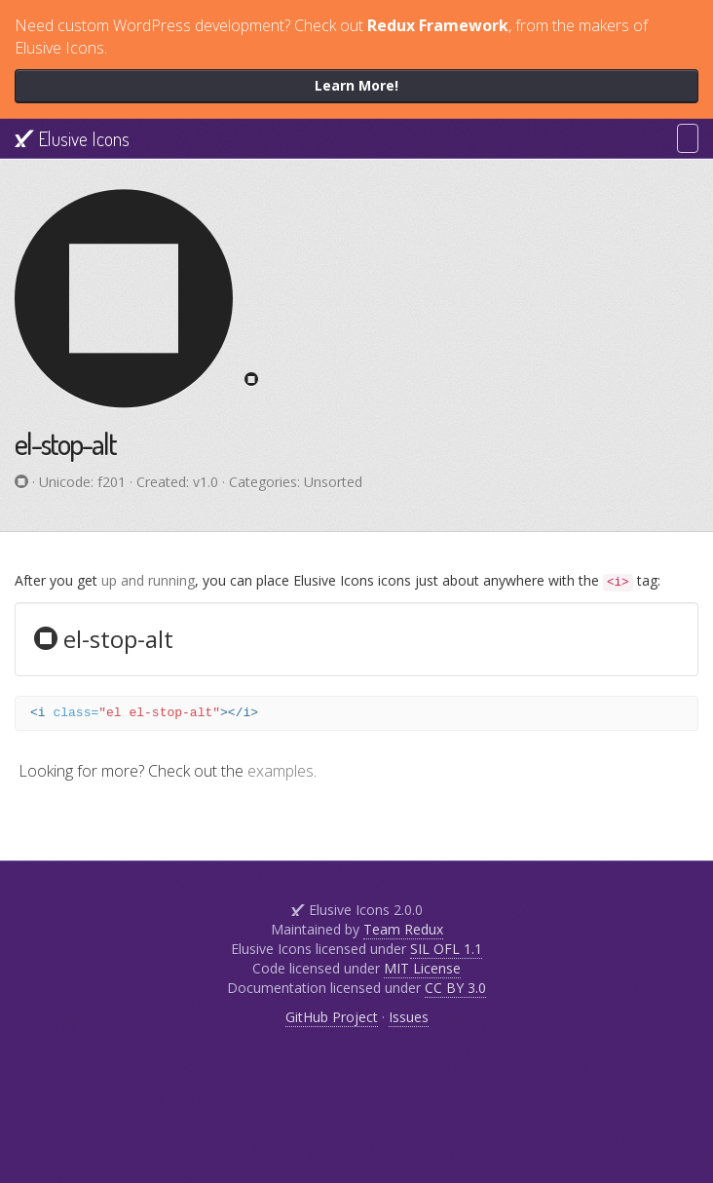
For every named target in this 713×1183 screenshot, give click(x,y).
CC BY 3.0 (455, 987)
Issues (409, 1017)
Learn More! (356, 85)
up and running (148, 580)
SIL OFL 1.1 (446, 948)
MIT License (422, 968)
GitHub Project (331, 1017)
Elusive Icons (72, 138)
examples (280, 771)
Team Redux (403, 929)
